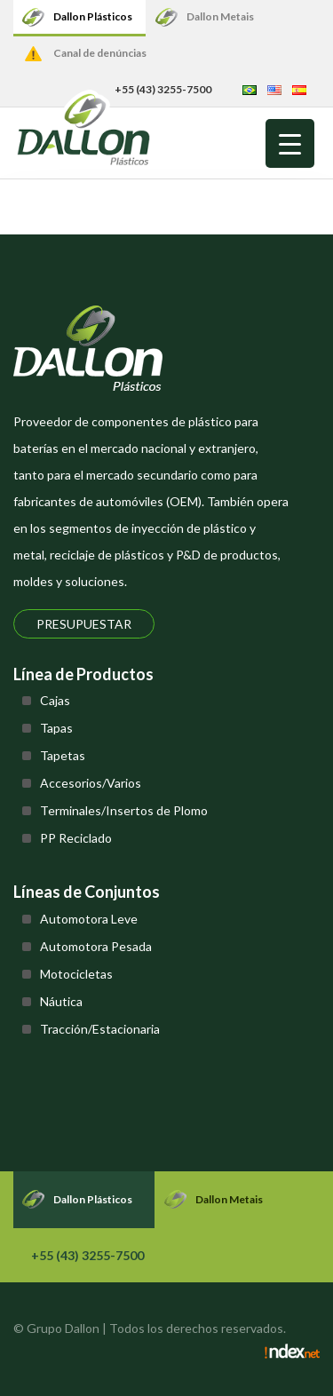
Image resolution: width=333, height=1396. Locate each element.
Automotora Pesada (96, 946)
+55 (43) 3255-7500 (87, 1255)
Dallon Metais (220, 16)
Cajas (55, 700)
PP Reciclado (76, 837)
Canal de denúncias (100, 52)
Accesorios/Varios (90, 782)
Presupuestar (83, 623)
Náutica (61, 1001)
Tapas (56, 727)
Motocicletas (76, 973)
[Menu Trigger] (290, 143)
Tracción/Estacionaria (100, 1028)
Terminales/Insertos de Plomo (124, 810)
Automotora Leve (89, 918)
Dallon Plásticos (92, 16)
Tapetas (62, 755)
